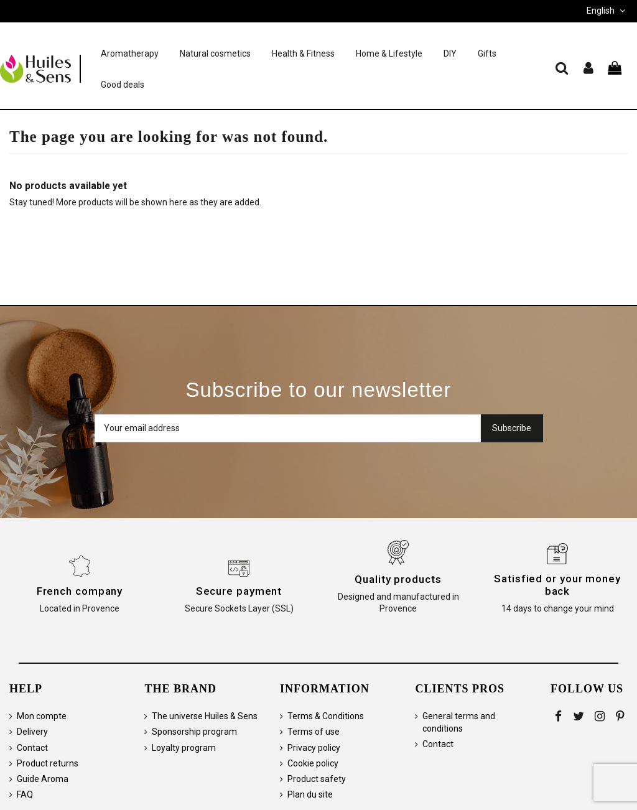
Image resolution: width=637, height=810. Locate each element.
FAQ (25, 794)
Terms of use (313, 732)
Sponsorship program (194, 732)
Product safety (316, 779)
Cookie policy (312, 763)
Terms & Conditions (325, 716)
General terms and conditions (458, 722)
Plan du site (310, 794)
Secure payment (239, 591)
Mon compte (42, 716)
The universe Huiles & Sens (205, 716)
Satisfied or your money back (557, 584)
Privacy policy (313, 748)
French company (80, 591)
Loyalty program (184, 748)
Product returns (47, 763)
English (607, 11)
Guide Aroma (42, 779)
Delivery (32, 732)
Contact (32, 748)
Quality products (398, 579)
